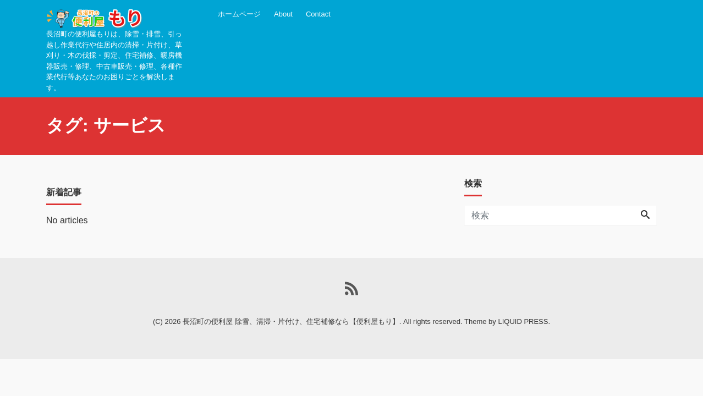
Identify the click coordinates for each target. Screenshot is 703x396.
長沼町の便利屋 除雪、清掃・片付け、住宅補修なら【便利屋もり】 (291, 321)
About (283, 14)
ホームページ (239, 14)
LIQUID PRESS (523, 321)
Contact (318, 14)
